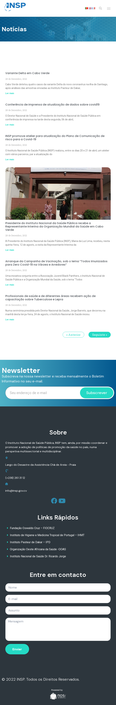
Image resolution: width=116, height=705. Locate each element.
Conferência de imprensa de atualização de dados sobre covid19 (52, 105)
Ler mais (9, 93)
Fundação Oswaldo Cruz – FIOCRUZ (32, 528)
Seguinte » (99, 335)
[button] (109, 8)
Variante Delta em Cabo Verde (27, 73)
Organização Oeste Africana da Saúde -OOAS (38, 549)
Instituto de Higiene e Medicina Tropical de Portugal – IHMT (47, 535)
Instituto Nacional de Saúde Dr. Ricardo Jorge (38, 556)
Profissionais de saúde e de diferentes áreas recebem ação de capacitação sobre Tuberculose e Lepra (50, 297)
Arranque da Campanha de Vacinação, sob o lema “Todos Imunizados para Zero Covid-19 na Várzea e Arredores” (56, 263)
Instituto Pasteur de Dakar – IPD (30, 542)
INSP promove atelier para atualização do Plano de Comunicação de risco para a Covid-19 (54, 137)
